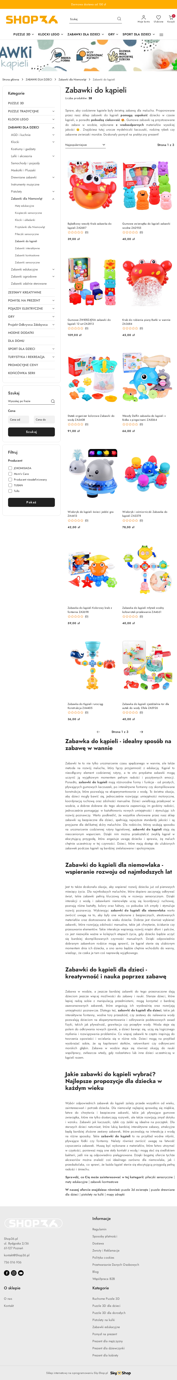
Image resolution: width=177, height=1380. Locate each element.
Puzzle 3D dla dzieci (106, 1305)
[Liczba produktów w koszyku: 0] (171, 19)
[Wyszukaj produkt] (95, 19)
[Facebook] (6, 1273)
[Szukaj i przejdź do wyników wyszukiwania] (119, 19)
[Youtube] (21, 1273)
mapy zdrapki (116, 1194)
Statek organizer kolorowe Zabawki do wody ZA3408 (91, 418)
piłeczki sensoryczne (159, 1177)
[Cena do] (44, 419)
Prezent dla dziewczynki (108, 1348)
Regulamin (99, 1229)
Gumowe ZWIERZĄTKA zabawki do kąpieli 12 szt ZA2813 (89, 322)
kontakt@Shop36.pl (17, 1255)
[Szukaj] (53, 402)
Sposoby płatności (104, 1236)
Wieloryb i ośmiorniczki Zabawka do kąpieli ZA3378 (145, 514)
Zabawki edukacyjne (106, 1327)
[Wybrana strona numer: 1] (120, 732)
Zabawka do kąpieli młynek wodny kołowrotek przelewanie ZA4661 (143, 610)
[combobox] (85, 145)
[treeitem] (31, 103)
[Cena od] (18, 419)
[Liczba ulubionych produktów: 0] (158, 19)
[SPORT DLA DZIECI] (139, 35)
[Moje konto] (144, 19)
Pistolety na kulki (103, 1320)
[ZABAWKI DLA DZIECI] (85, 35)
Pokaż (31, 502)
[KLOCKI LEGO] (51, 35)
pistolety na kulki (92, 1194)
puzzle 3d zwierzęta (134, 1189)
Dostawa (98, 1243)
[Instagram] (14, 1273)
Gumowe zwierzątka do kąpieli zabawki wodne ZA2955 (146, 226)
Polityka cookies (103, 1257)
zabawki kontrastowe (104, 1182)
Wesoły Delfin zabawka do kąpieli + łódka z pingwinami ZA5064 (144, 418)
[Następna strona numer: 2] (141, 732)
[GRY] (113, 35)
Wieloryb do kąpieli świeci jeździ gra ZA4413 (90, 514)
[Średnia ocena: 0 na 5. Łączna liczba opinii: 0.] (78, 232)
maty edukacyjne (76, 1182)
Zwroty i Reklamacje (105, 1250)
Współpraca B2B (103, 1279)
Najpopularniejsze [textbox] (76, 145)
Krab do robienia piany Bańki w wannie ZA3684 (146, 322)
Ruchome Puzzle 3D (106, 1298)
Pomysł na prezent (104, 1334)
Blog (95, 1271)
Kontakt (9, 1305)
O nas (8, 1298)
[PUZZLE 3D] (23, 35)
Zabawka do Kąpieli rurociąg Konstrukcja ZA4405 (85, 706)
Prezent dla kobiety (105, 1355)
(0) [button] (86, 232)
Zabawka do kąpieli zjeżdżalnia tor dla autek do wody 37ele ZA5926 (145, 706)
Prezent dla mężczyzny (107, 1341)
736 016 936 (12, 1262)
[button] (161, 35)
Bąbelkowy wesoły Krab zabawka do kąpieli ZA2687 (90, 226)
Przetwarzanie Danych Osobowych (115, 1264)
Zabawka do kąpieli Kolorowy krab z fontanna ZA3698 (90, 610)
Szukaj (31, 432)
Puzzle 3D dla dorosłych (108, 1313)
